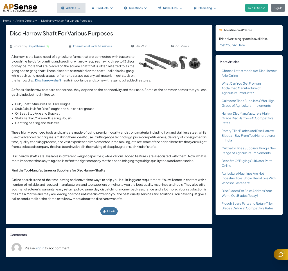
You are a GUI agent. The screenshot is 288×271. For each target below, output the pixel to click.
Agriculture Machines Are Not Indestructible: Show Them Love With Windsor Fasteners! (249, 178)
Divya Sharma (36, 46)
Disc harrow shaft (48, 80)
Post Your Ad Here (232, 45)
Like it (109, 211)
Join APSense (257, 8)
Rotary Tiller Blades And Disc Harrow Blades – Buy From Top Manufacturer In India (248, 135)
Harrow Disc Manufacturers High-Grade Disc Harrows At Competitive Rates (248, 118)
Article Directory (26, 20)
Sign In (278, 8)
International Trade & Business (92, 46)
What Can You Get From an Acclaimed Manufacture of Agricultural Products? (241, 88)
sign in (39, 248)
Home (7, 20)
